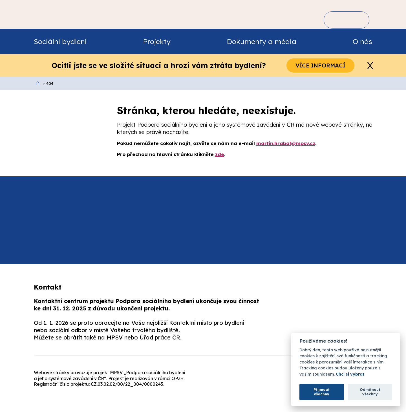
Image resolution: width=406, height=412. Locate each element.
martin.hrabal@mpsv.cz (285, 143)
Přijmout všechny (322, 391)
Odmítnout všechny (370, 391)
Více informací (320, 65)
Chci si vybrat (350, 374)
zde (219, 154)
